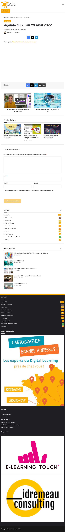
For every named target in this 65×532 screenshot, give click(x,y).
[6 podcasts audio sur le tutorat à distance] (8, 271)
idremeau (9, 32)
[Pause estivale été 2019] (8, 286)
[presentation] (17, 196)
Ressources (8, 220)
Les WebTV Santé (19, 261)
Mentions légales (5, 419)
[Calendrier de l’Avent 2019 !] (52, 129)
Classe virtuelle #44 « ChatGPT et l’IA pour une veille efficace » (31, 253)
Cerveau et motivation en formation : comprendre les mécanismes (31, 137)
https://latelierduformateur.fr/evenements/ (24, 42)
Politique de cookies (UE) (7, 427)
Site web (36, 183)
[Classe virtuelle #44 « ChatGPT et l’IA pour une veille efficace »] (8, 255)
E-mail (6, 183)
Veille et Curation (9, 226)
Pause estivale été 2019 (20, 283)
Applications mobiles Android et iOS (10, 425)
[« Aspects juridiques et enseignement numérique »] (8, 278)
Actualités (12, 17)
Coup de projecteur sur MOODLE (12, 135)
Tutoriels (7, 231)
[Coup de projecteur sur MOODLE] (12, 129)
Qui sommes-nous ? (6, 414)
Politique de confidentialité (8, 422)
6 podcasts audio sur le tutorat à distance (25, 268)
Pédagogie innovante (10, 228)
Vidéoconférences (9, 223)
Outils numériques (9, 217)
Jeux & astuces (9, 234)
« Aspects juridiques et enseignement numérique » (27, 276)
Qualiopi (7, 239)
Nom (5, 176)
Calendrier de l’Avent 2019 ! (51, 135)
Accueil (6, 17)
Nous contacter (5, 417)
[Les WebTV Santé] (8, 263)
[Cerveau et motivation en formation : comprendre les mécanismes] (32, 129)
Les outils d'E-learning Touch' (12, 236)
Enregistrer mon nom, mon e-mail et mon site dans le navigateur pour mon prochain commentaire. (29, 190)
